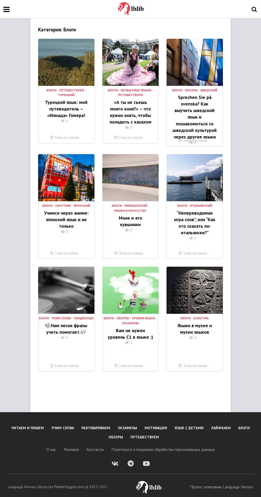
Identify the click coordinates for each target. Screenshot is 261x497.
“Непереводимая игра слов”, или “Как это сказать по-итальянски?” (194, 218)
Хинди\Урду (84, 315)
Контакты (95, 446)
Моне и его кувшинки (130, 214)
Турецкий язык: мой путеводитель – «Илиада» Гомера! (66, 107)
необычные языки (136, 90)
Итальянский (201, 203)
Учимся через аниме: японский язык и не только (66, 215)
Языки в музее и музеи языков (194, 324)
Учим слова (61, 315)
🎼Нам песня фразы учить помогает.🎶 (66, 324)
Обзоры (191, 90)
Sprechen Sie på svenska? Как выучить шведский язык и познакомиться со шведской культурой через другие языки (194, 111)
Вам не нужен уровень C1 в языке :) (130, 329)
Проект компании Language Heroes (221, 483)
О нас (51, 446)
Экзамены (130, 320)
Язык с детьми (189, 424)
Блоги (51, 90)
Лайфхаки (221, 424)
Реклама (71, 446)
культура (201, 315)
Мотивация (156, 424)
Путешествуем (71, 90)
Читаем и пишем (27, 424)
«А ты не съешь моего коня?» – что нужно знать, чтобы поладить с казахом (130, 110)
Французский (135, 203)
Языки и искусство (130, 207)
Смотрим (63, 203)
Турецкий (66, 95)
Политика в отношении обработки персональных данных (163, 446)
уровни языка (143, 315)
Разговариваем (95, 424)
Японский (82, 203)
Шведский (208, 90)
